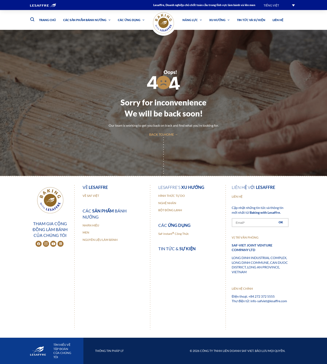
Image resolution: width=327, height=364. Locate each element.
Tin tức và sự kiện (251, 20)
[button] (279, 5)
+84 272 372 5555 (261, 296)
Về (95, 187)
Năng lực (192, 20)
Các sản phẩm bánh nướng (87, 20)
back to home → (163, 134)
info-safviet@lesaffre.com (268, 301)
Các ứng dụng (131, 20)
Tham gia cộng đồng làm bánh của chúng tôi (50, 229)
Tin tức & (177, 248)
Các (174, 225)
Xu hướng (219, 20)
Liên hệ (278, 20)
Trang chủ (47, 20)
